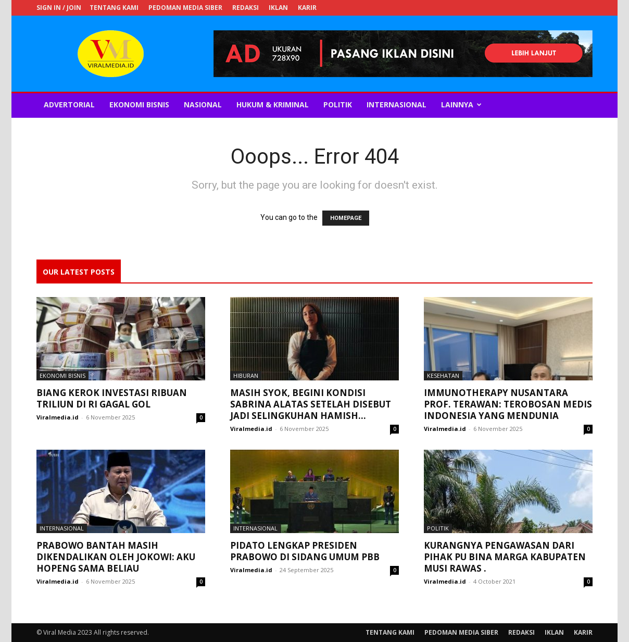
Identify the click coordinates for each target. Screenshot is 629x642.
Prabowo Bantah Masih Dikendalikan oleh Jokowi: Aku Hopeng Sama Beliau (115, 556)
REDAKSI (245, 7)
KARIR (307, 7)
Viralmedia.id (57, 417)
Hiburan (245, 375)
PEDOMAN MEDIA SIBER (185, 7)
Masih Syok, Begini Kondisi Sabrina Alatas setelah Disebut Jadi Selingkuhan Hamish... (310, 404)
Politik (337, 104)
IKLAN (278, 7)
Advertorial (69, 104)
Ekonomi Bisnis (139, 104)
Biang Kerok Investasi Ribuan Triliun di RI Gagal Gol (111, 398)
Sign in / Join (58, 7)
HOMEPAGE (345, 218)
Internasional (396, 104)
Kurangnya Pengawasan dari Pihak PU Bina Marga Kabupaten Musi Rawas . (505, 556)
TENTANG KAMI (114, 7)
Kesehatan (443, 375)
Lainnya (461, 104)
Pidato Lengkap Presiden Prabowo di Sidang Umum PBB (305, 551)
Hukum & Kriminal (272, 104)
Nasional (203, 104)
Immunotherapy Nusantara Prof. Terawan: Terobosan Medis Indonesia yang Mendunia (508, 404)
